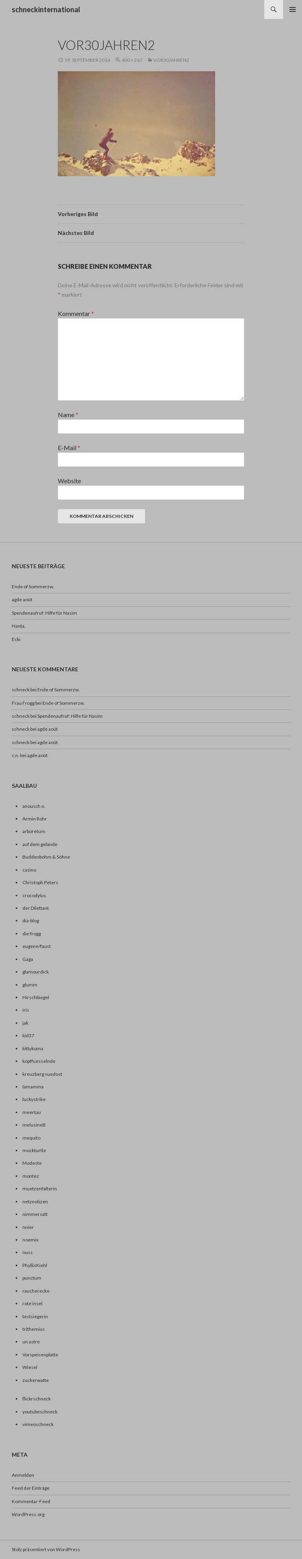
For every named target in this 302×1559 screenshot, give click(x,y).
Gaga (27, 959)
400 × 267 (132, 60)
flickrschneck (36, 1399)
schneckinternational (46, 9)
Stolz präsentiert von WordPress (46, 1549)
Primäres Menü (292, 9)
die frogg (31, 934)
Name (68, 414)
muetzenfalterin (39, 1188)
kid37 (28, 1035)
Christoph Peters (40, 882)
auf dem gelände (39, 844)
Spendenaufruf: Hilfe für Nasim (44, 613)
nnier (28, 1227)
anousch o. (33, 806)
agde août (22, 599)
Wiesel (29, 1367)
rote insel (32, 1303)
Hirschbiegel (35, 997)
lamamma (33, 1087)
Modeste (32, 1163)
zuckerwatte (35, 1380)
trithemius (33, 1329)
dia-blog (30, 921)
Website (69, 480)
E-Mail (69, 447)
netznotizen (35, 1201)
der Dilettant (35, 908)
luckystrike (34, 1099)
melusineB (34, 1125)
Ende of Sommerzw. (33, 586)
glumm (29, 985)
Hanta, (19, 626)
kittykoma (32, 1048)
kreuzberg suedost (42, 1074)
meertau (31, 1112)
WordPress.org (28, 1514)
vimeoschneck (37, 1424)
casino (29, 870)
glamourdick (35, 972)
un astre (31, 1342)
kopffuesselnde (38, 1061)
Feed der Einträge (31, 1488)
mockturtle (34, 1150)
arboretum (33, 831)
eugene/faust (36, 946)
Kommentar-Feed (31, 1501)
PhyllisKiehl (34, 1265)
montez (30, 1176)
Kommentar (76, 313)
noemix (30, 1240)
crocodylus (34, 895)
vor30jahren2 (171, 60)
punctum (31, 1278)
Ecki (16, 639)
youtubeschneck (39, 1412)
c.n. (15, 755)
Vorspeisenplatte (40, 1355)
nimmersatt (35, 1214)
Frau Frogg (23, 703)
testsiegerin (35, 1316)
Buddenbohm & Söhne (46, 857)
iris (25, 1010)
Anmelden (23, 1475)
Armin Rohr (34, 819)
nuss (27, 1252)
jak (25, 1023)
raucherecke (36, 1291)
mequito (31, 1138)
